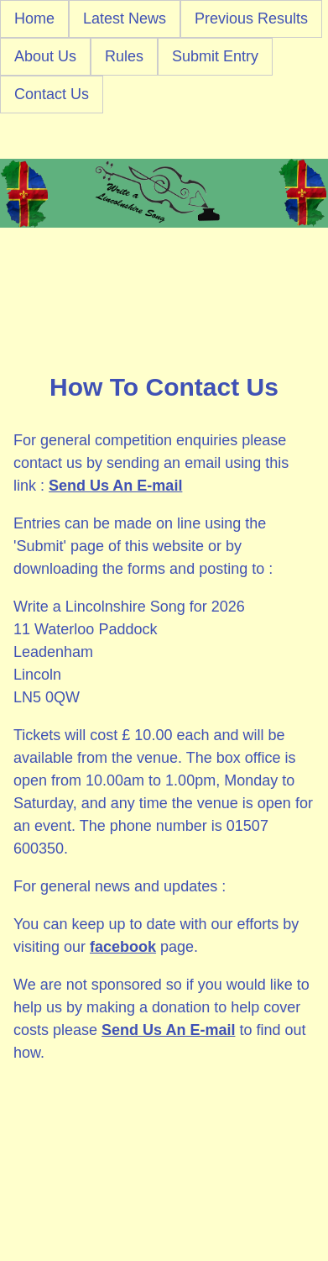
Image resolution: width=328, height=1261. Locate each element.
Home (34, 18)
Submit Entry (215, 56)
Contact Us (51, 94)
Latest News (124, 18)
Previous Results (251, 18)
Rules (124, 56)
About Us (45, 56)
